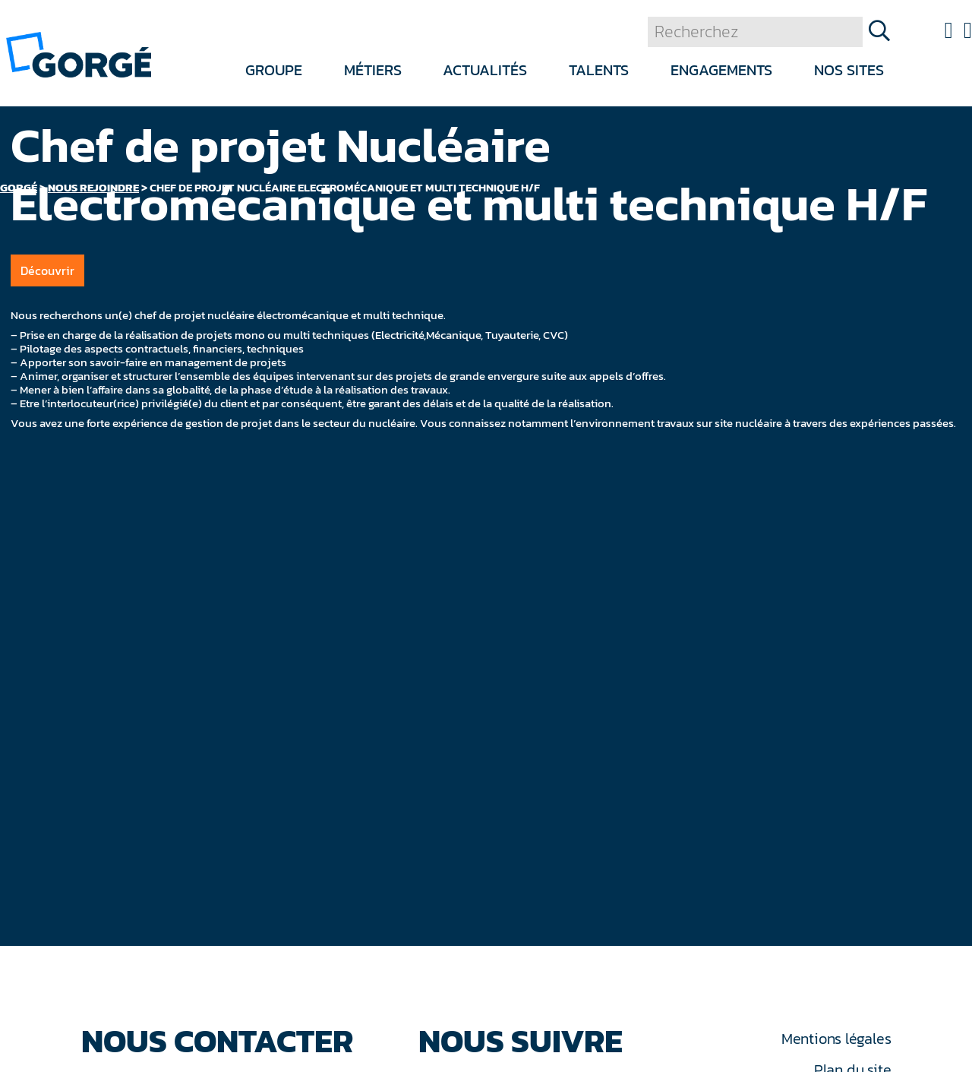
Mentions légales (836, 1038)
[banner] (78, 53)
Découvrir (47, 270)
